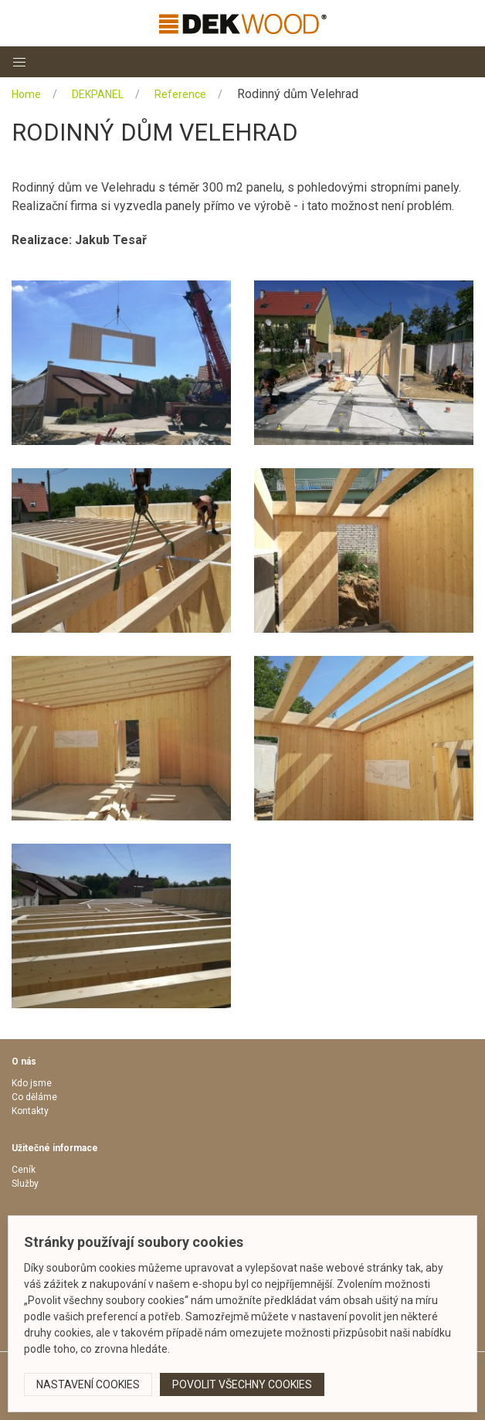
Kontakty (30, 1111)
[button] (19, 61)
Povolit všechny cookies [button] (242, 1384)
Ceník (24, 1169)
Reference (180, 94)
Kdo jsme (32, 1083)
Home (26, 94)
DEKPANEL (98, 94)
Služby (25, 1183)
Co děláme (34, 1097)
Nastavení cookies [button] (88, 1384)
